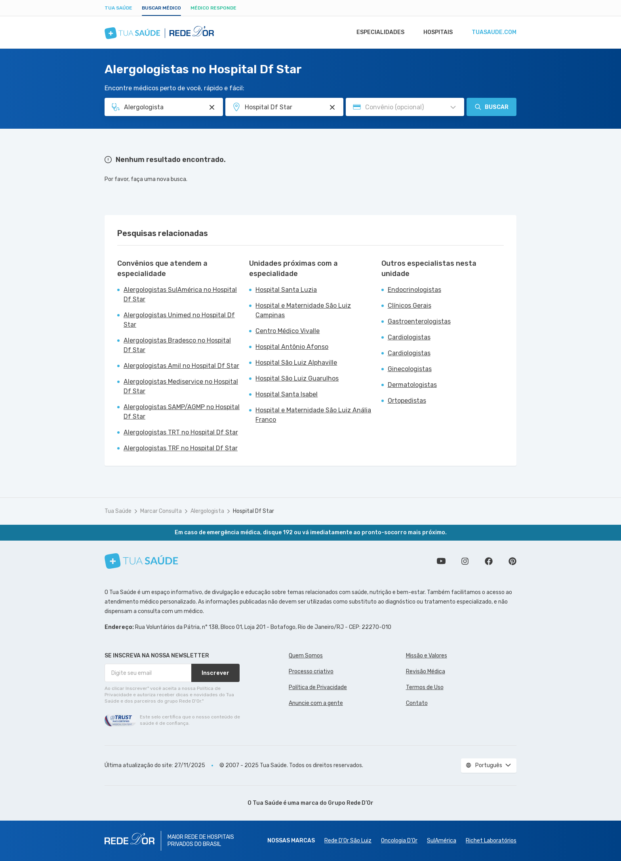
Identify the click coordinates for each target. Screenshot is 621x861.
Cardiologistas (409, 337)
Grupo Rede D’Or (350, 803)
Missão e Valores (426, 655)
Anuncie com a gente (316, 703)
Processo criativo (311, 671)
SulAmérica (441, 840)
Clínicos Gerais (409, 305)
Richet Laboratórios (491, 840)
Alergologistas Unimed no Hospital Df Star (179, 319)
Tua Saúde (118, 8)
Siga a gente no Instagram (465, 561)
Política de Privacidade (318, 687)
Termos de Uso (425, 687)
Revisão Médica (425, 671)
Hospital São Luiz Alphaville (296, 362)
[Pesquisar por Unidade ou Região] (332, 107)
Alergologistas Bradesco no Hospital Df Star (177, 345)
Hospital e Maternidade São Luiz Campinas (303, 310)
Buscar (491, 106)
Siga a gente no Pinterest (512, 561)
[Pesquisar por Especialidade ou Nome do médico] (212, 107)
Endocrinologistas (414, 289)
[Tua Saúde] (141, 561)
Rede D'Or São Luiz (347, 840)
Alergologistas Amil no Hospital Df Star (181, 366)
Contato (417, 703)
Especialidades (376, 32)
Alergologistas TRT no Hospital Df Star (181, 432)
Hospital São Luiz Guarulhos (297, 378)
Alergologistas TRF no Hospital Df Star (181, 448)
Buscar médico (161, 8)
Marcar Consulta (161, 511)
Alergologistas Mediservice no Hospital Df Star (181, 386)
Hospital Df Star (253, 511)
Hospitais (435, 32)
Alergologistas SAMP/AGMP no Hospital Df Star (182, 411)
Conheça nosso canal (441, 561)
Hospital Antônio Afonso (291, 346)
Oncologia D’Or (399, 840)
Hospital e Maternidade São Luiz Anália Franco (313, 414)
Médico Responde (213, 8)
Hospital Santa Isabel (286, 394)
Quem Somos (306, 655)
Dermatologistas (412, 385)
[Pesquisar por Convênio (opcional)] (453, 107)
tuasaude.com (493, 32)
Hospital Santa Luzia (286, 289)
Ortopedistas (407, 400)
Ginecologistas (410, 369)
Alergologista (207, 511)
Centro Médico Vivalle (287, 331)
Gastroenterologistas (419, 321)
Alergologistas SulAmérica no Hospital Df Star (180, 294)
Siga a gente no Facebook (489, 561)
